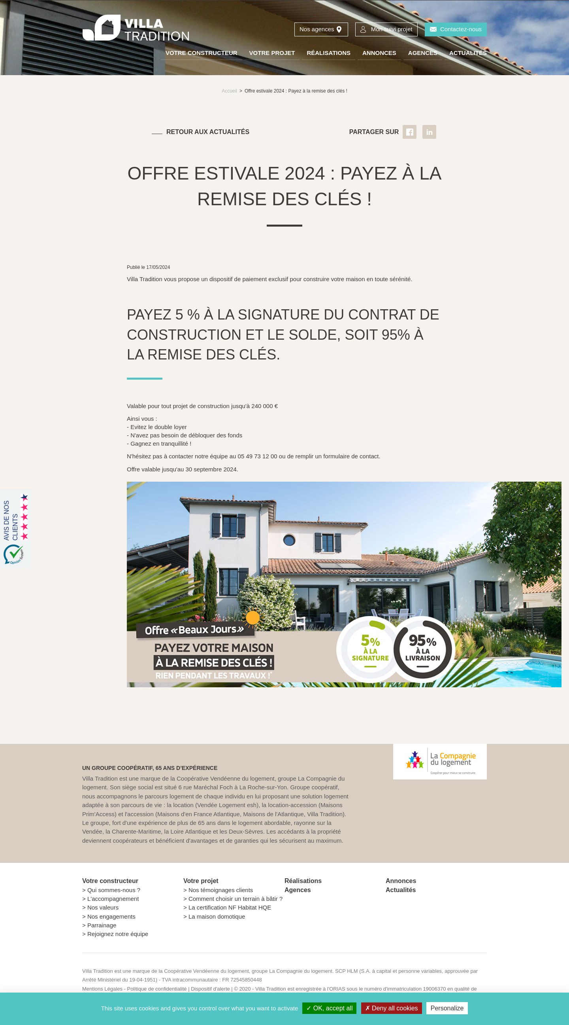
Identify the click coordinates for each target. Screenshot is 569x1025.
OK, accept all (329, 1008)
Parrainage (101, 925)
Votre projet (272, 52)
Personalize (447, 1008)
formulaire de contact (350, 456)
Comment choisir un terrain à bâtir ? (235, 898)
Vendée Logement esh (226, 805)
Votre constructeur (201, 52)
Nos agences (317, 29)
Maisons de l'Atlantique (273, 814)
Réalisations (328, 52)
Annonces (379, 52)
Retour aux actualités (207, 132)
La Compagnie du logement (300, 971)
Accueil (229, 91)
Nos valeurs (103, 907)
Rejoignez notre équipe (117, 933)
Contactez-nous (461, 29)
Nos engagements (111, 916)
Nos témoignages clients (220, 890)
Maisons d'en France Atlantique (198, 814)
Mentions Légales (102, 989)
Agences (422, 52)
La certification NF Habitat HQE (229, 907)
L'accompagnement (113, 898)
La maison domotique (216, 916)
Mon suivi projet (392, 29)
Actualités (468, 52)
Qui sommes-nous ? (113, 890)
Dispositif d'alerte (211, 989)
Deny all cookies (391, 1008)
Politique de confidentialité (157, 989)
